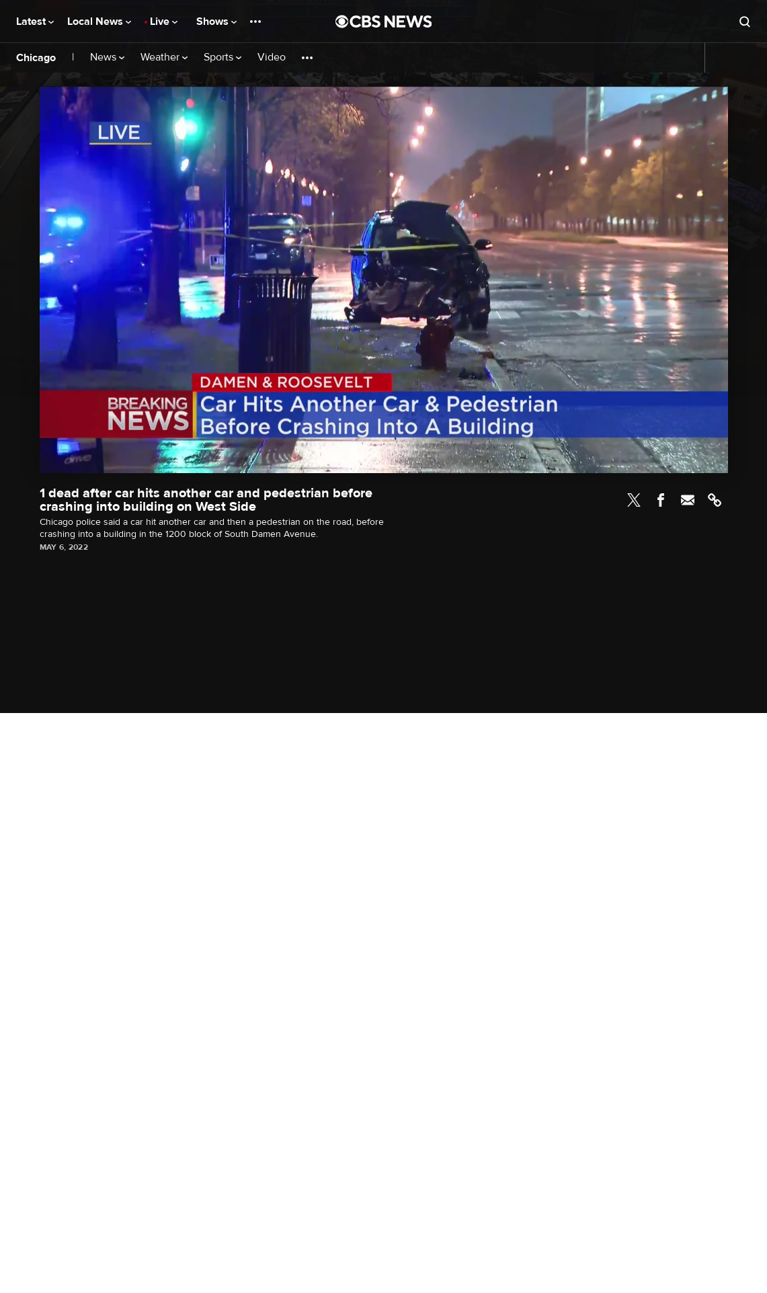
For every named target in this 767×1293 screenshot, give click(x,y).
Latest (35, 21)
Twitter (634, 500)
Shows (216, 21)
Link (714, 500)
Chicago (36, 58)
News (107, 57)
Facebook (661, 500)
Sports (222, 57)
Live (163, 21)
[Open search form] (745, 21)
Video (271, 57)
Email (687, 500)
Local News (99, 21)
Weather (164, 57)
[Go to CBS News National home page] (383, 21)
